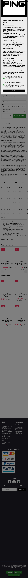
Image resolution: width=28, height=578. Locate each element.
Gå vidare (14, 90)
